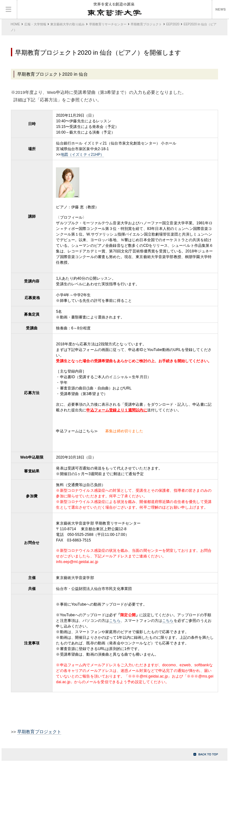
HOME (15, 24)
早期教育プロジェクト (146, 24)
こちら (114, 620)
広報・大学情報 (35, 24)
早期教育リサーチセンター (108, 24)
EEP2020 (172, 24)
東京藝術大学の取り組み (67, 24)
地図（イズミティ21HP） (82, 154)
